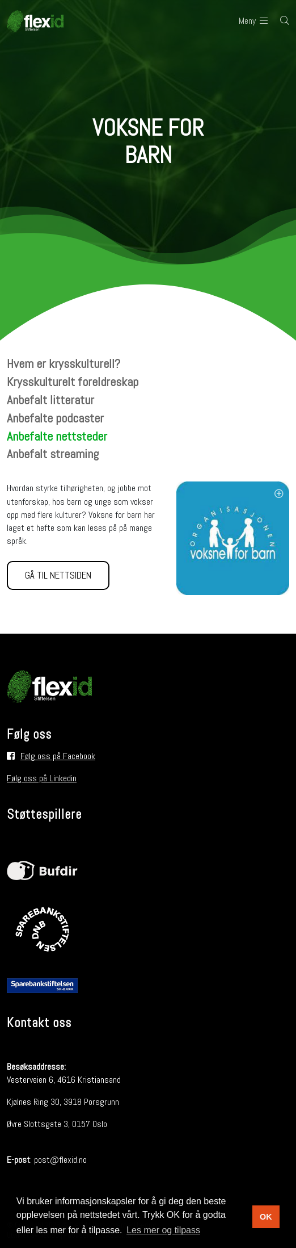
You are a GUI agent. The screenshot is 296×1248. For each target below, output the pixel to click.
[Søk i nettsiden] (278, 21)
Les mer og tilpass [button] (163, 1230)
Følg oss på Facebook (57, 756)
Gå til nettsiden (58, 575)
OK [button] (266, 1216)
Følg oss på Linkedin (42, 778)
